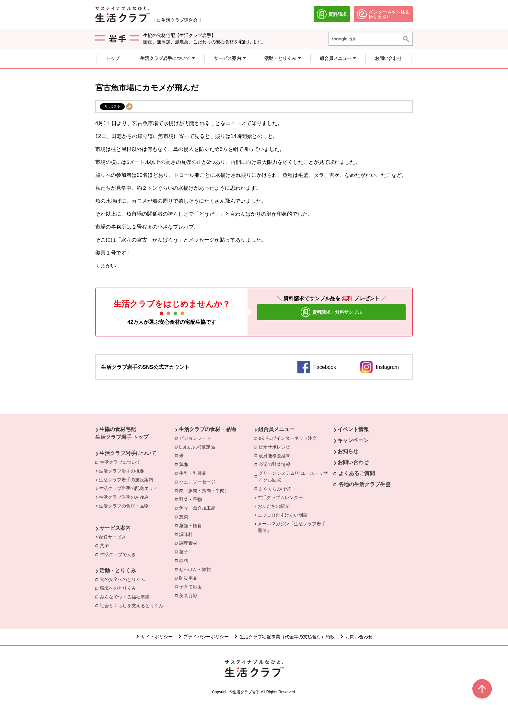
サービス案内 (115, 528)
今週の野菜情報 (276, 464)
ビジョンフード (196, 438)
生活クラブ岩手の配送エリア (128, 488)
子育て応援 (192, 586)
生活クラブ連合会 (179, 20)
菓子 (185, 551)
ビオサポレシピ (276, 446)
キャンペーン (353, 440)
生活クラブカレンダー (280, 497)
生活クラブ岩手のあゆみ (124, 497)
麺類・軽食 (192, 525)
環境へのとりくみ (119, 588)
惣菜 (185, 516)
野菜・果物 (192, 499)
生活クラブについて (120, 462)
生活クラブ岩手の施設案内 (126, 479)
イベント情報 (353, 429)
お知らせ (348, 451)
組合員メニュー (276, 429)
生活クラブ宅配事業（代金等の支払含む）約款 (287, 636)
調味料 (187, 534)
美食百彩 (190, 595)
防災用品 (190, 578)
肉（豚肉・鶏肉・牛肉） (205, 490)
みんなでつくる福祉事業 (126, 596)
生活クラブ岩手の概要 (121, 470)
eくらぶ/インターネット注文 (289, 438)
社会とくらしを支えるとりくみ (133, 605)
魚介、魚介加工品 (199, 508)
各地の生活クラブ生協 (364, 484)
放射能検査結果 (276, 455)
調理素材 (190, 543)
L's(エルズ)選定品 (198, 446)
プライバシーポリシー (206, 636)
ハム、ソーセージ (199, 481)
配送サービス (112, 537)
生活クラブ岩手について (127, 453)
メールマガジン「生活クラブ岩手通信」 (292, 527)
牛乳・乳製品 (194, 473)
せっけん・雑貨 (196, 569)
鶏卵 (185, 464)
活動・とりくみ (117, 570)
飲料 (185, 560)
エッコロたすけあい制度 (282, 514)
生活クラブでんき (119, 554)
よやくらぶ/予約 (277, 488)
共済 (106, 545)
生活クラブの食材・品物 (124, 505)
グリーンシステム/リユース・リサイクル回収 (296, 477)
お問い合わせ (353, 462)
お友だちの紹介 (273, 506)
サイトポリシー (157, 636)
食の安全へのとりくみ (124, 579)
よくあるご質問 (357, 473)
